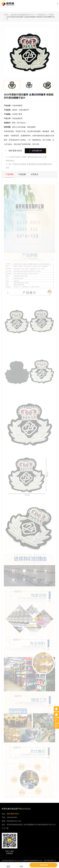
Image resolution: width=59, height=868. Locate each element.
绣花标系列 (41, 15)
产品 (21, 865)
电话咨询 (44, 865)
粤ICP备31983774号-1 (50, 861)
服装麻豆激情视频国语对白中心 (22, 15)
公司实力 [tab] (34, 174)
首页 (6, 15)
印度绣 (51, 15)
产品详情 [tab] (9, 174)
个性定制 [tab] (22, 174)
